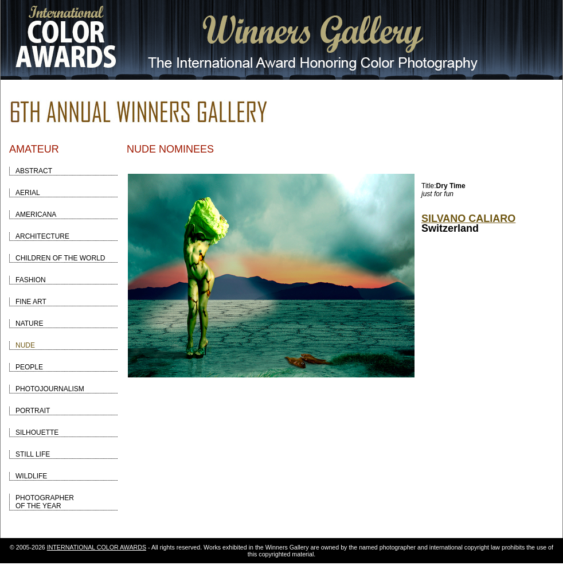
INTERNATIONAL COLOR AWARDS (96, 547)
